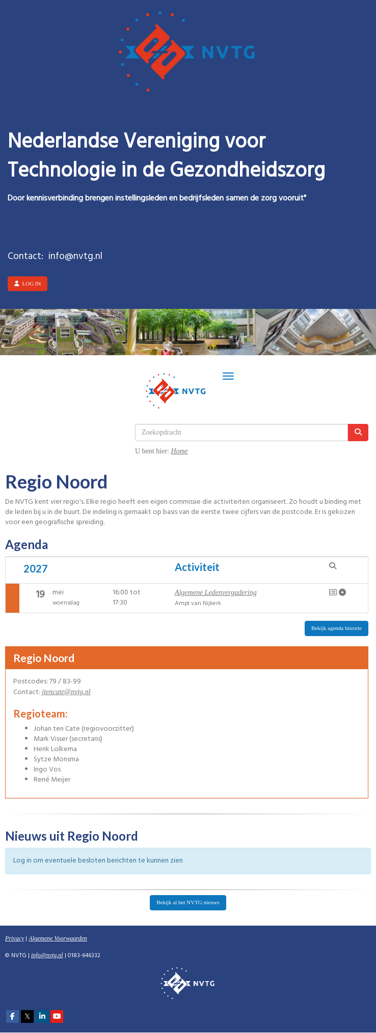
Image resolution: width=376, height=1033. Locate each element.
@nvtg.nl (66, 692)
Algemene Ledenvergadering (216, 592)
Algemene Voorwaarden (58, 938)
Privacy (14, 938)
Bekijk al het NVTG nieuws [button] (187, 902)
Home (179, 451)
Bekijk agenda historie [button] (336, 628)
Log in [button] (27, 283)
